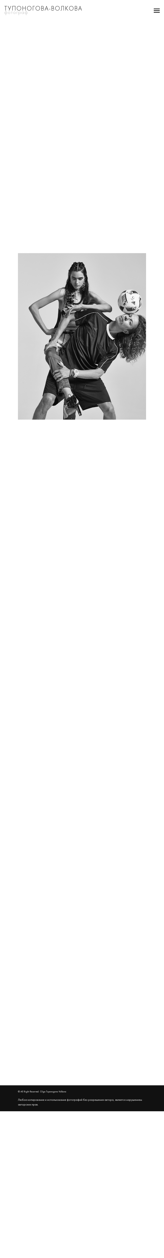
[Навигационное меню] (157, 11)
